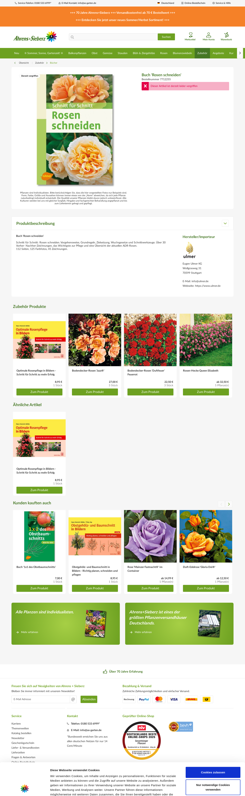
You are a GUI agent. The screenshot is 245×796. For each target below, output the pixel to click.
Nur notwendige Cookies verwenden (213, 756)
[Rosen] (164, 53)
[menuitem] (35, 3)
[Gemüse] (107, 53)
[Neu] (16, 53)
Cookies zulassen (213, 741)
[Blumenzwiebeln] (182, 53)
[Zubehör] (202, 53)
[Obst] (94, 53)
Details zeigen (203, 788)
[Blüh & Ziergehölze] (144, 53)
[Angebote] (218, 53)
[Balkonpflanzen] (77, 53)
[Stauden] (122, 53)
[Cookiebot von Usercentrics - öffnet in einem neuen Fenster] (25, 788)
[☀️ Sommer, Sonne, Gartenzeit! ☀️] (44, 53)
